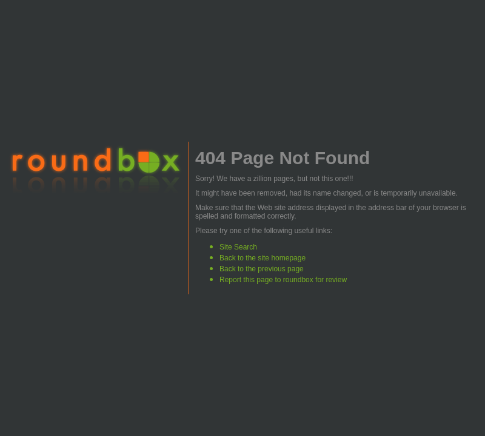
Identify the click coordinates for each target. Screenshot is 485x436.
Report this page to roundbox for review (283, 280)
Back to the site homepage (262, 258)
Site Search (238, 247)
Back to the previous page (261, 269)
